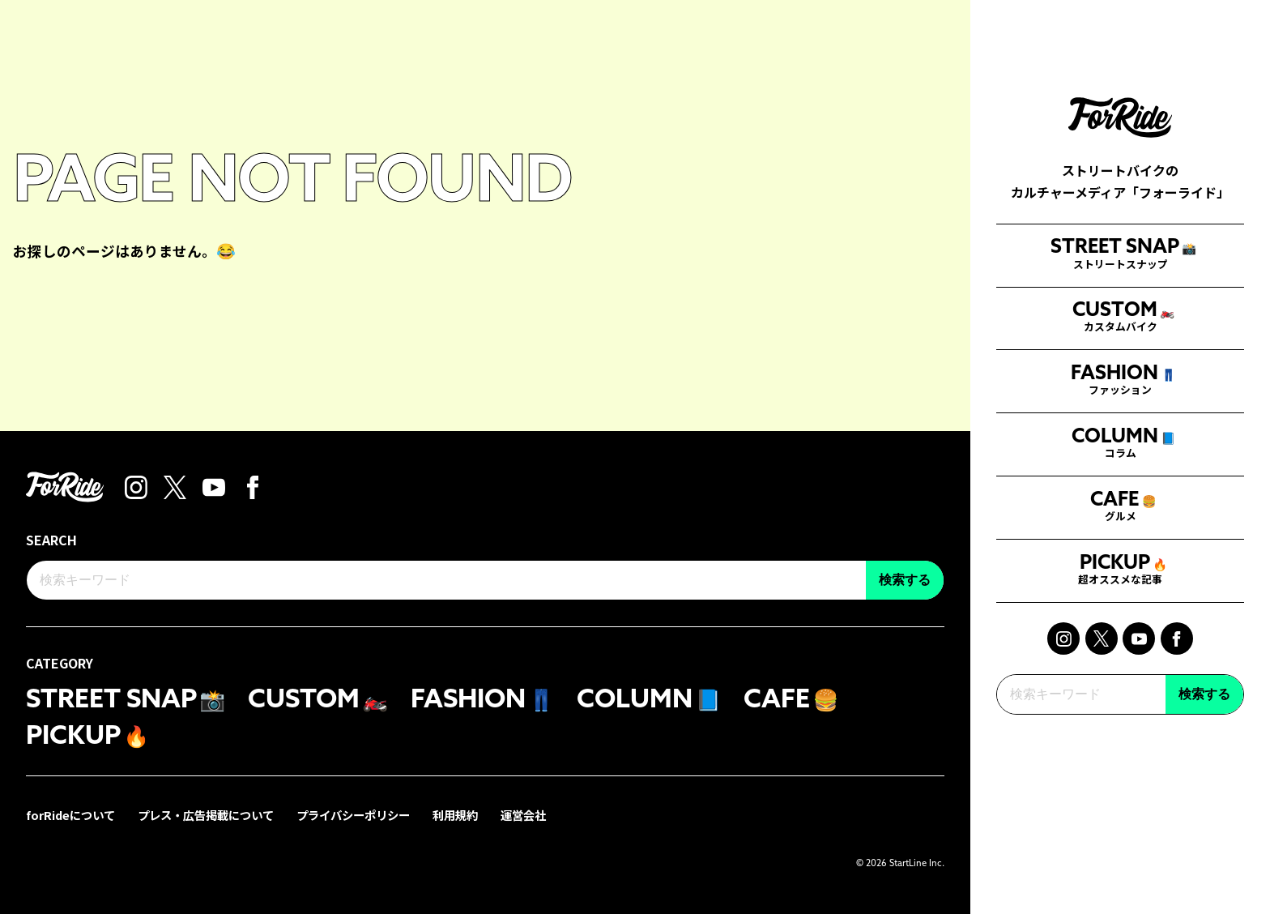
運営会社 (523, 814)
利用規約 (455, 814)
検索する (1204, 728)
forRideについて (70, 814)
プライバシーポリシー (353, 814)
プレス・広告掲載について (206, 814)
